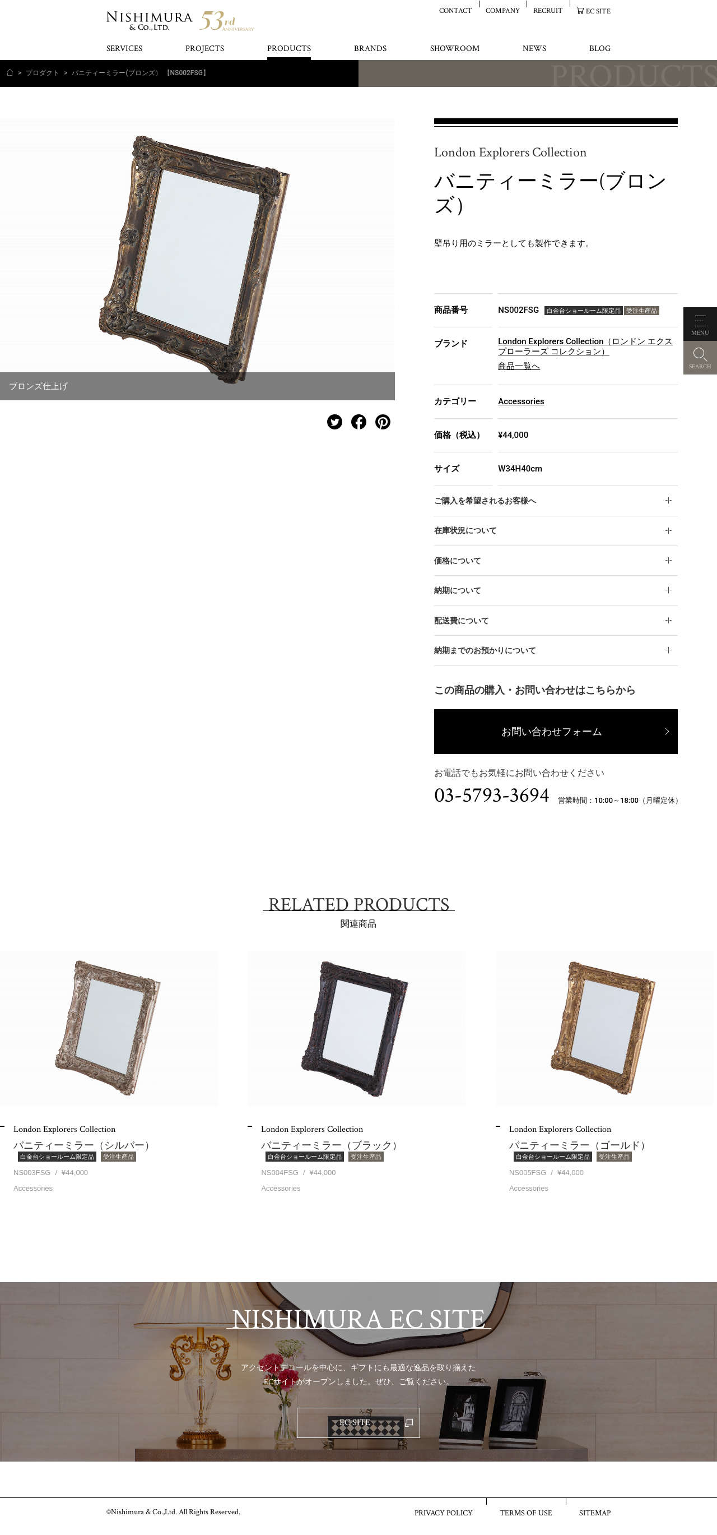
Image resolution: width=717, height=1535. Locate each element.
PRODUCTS (289, 49)
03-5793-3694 (492, 795)
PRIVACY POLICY (444, 1512)
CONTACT (455, 10)
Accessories (521, 401)
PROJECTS (204, 49)
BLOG (600, 49)
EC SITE (598, 11)
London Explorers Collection (510, 153)
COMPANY (503, 10)
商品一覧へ (519, 366)
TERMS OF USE (526, 1512)
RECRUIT (548, 10)
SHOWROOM (454, 49)
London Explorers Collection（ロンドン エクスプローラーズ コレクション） (585, 346)
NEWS (534, 49)
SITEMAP (595, 1512)
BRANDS (370, 49)
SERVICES (124, 49)
